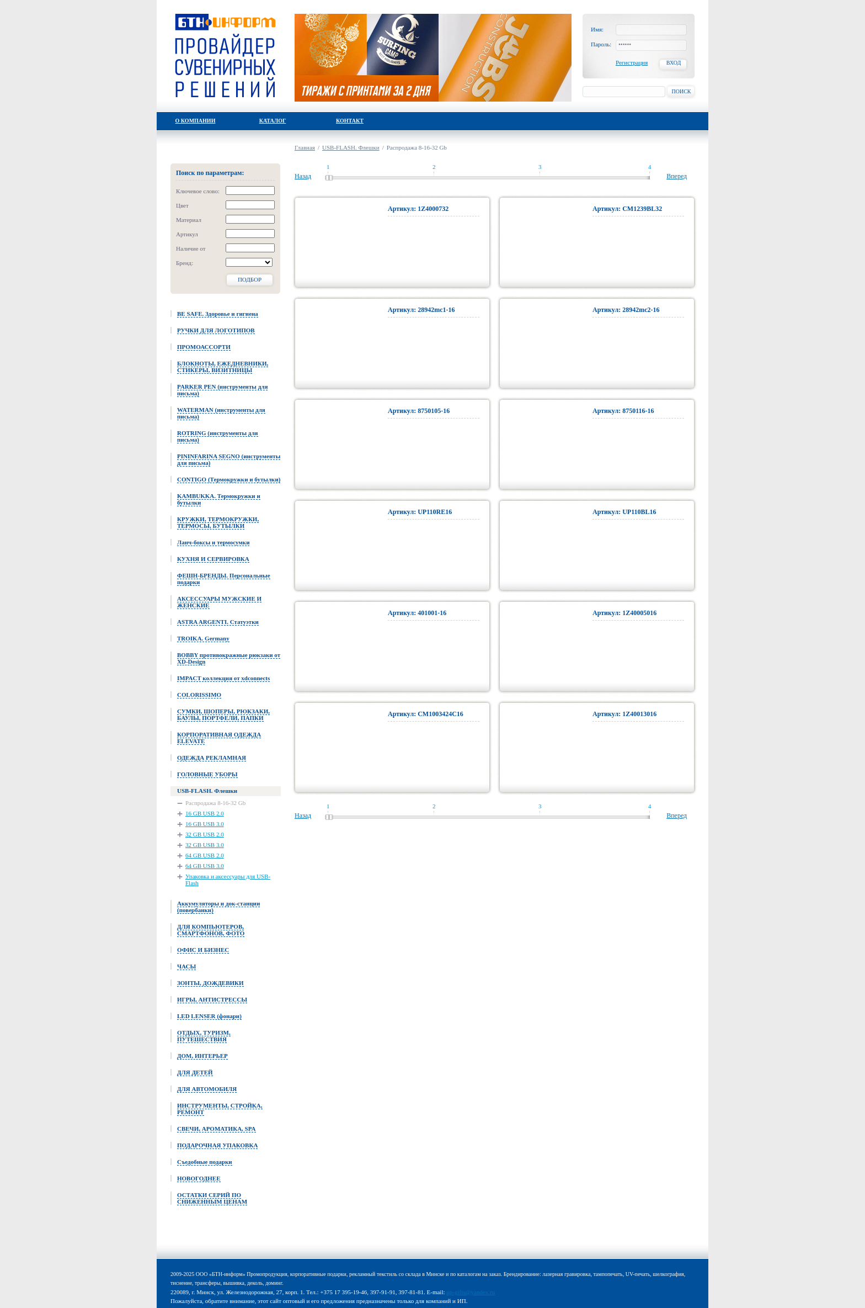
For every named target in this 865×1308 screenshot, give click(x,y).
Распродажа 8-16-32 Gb (215, 802)
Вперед (676, 176)
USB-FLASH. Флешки (351, 147)
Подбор (249, 279)
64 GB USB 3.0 (204, 865)
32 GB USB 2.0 (204, 834)
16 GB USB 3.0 (204, 823)
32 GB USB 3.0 (204, 844)
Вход (673, 63)
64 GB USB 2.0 (204, 855)
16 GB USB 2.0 (204, 813)
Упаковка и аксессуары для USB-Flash (227, 879)
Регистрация (632, 62)
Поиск (681, 91)
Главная (305, 147)
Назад (303, 176)
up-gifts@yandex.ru (470, 1292)
